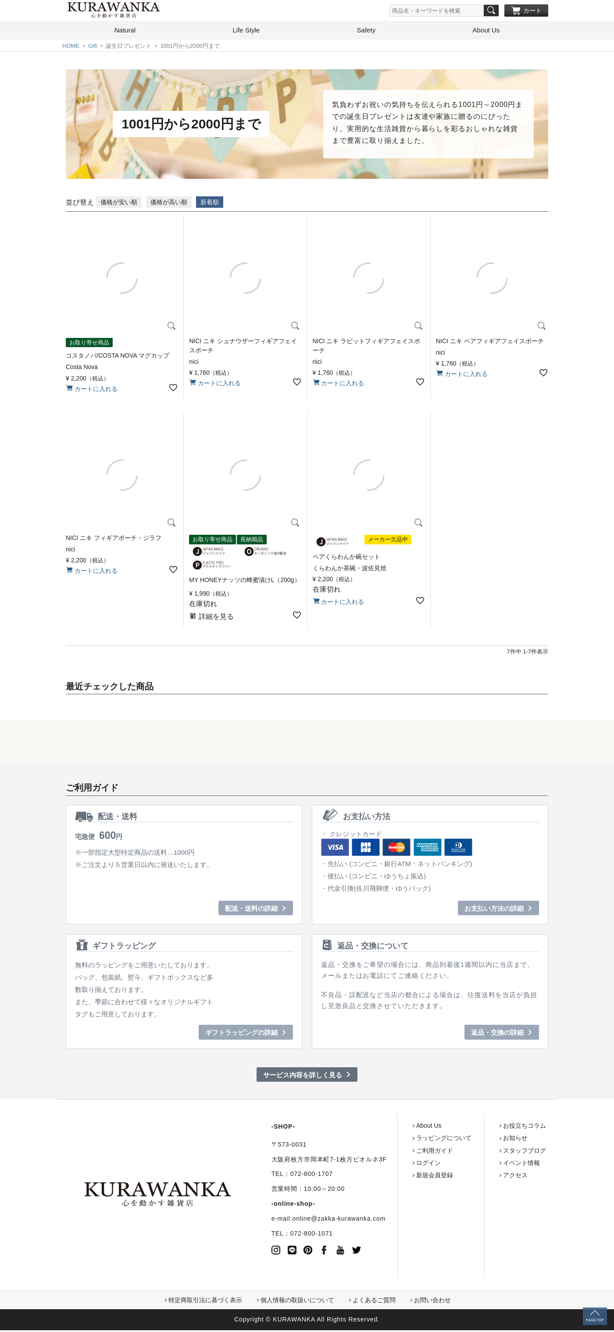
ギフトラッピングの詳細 (241, 1034)
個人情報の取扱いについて (297, 1301)
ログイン (394, 1164)
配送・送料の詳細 (251, 910)
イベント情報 (487, 1164)
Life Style (246, 32)
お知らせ (481, 1139)
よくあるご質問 (374, 1301)
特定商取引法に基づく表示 (205, 1301)
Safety (366, 32)
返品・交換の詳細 (497, 1034)
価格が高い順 (168, 203)
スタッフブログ (490, 1152)
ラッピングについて (410, 1139)
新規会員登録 (400, 1176)
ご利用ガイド (400, 1152)
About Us (486, 32)
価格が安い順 (118, 203)
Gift (92, 47)
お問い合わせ (432, 1301)
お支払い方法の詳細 (494, 910)
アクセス (481, 1176)
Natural (125, 32)
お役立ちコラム (490, 1127)
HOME (70, 47)
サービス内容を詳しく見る (302, 1076)
